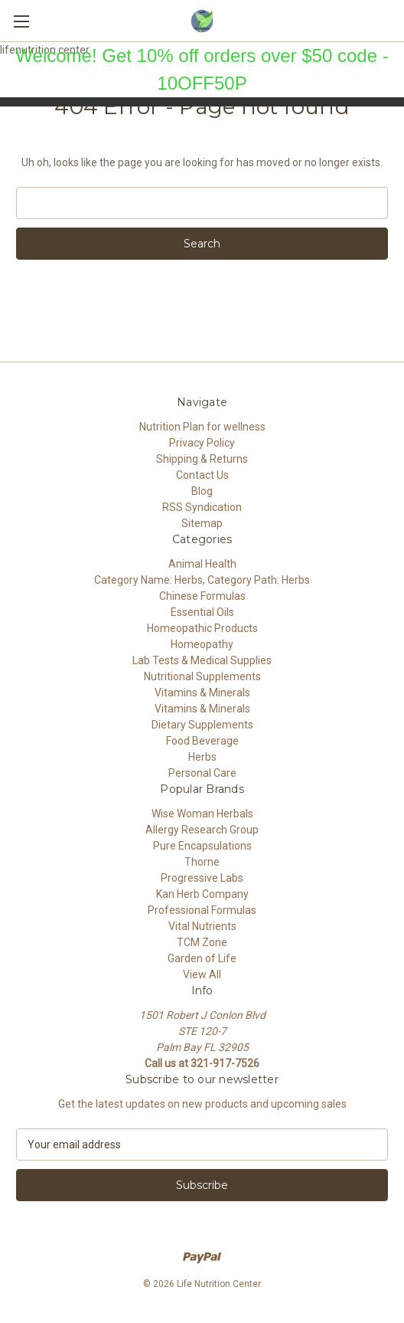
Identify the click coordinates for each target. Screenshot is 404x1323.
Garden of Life (202, 958)
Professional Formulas (202, 910)
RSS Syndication (202, 507)
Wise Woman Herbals (202, 813)
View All (202, 974)
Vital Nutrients (202, 926)
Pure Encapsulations (202, 846)
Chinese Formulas (202, 596)
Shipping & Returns (202, 459)
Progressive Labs (202, 878)
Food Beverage (202, 741)
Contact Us (202, 475)
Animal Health (202, 564)
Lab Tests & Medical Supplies (202, 660)
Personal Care (202, 773)
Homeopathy (202, 644)
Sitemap (202, 523)
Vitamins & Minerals (202, 692)
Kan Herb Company (202, 894)
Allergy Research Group (202, 830)
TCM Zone (202, 942)
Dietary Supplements (202, 725)
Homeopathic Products (202, 628)
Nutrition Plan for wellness (202, 427)
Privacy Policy (202, 443)
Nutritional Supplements (202, 676)
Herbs (202, 757)
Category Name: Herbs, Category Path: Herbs (202, 580)
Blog (202, 491)
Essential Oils (202, 612)
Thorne (202, 862)
